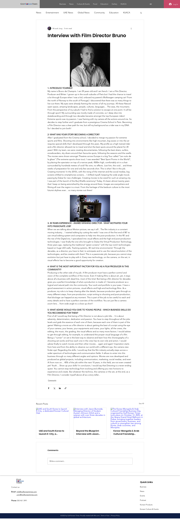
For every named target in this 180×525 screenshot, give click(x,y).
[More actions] (131, 28)
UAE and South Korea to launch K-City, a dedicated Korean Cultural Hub (51, 432)
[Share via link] (65, 388)
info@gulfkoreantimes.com (27, 492)
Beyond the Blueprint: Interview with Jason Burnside (87, 432)
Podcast (143, 500)
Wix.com (96, 515)
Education (114, 12)
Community (99, 12)
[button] (141, 13)
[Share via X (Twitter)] (54, 388)
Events (142, 496)
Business (143, 487)
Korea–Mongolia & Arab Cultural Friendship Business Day (126, 432)
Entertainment (52, 12)
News (38, 12)
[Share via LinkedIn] (60, 388)
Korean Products (146, 505)
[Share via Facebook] (49, 388)
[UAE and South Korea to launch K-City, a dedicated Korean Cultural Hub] (52, 417)
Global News (84, 12)
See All (141, 403)
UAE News (68, 12)
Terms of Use (105, 515)
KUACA (126, 12)
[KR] (150, 4)
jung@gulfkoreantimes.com (26, 495)
